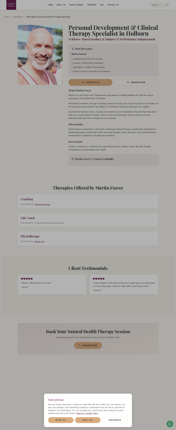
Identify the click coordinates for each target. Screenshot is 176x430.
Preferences (115, 420)
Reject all (87, 420)
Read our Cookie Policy (87, 413)
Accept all (60, 420)
